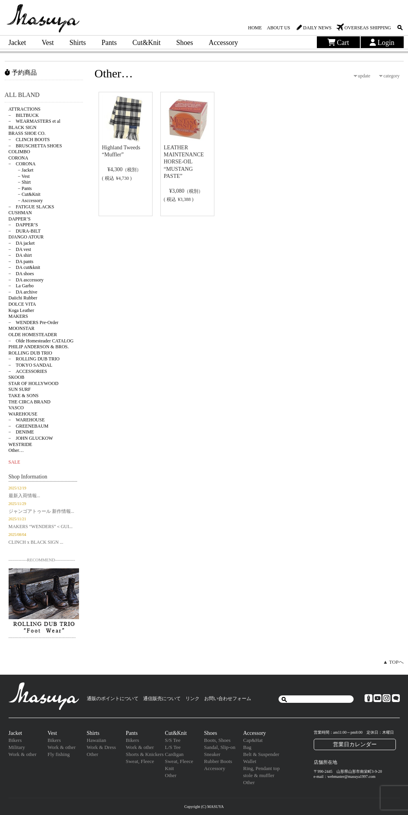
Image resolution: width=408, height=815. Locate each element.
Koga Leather (21, 310)
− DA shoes (21, 273)
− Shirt (20, 182)
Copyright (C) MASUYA (204, 806)
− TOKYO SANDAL (30, 365)
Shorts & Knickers (145, 754)
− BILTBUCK (24, 115)
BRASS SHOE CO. (27, 133)
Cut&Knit (147, 43)
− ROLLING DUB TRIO (34, 359)
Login (382, 43)
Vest (47, 43)
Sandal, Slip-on (219, 747)
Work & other (23, 754)
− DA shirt (20, 255)
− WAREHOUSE (27, 420)
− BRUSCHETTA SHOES (35, 146)
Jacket (17, 43)
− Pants (20, 188)
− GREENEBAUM (29, 426)
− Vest (19, 176)
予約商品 (21, 72)
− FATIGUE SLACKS (31, 207)
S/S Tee (173, 740)
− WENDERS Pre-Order (34, 322)
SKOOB (17, 377)
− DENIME (21, 432)
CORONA (19, 158)
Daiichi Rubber (23, 298)
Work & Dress (101, 747)
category (391, 76)
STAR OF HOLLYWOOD (34, 383)
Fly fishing (59, 754)
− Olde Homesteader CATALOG (41, 341)
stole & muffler (259, 775)
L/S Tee (173, 747)
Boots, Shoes (217, 740)
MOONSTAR (21, 328)
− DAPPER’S (23, 224)
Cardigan (174, 754)
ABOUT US (278, 27)
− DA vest (20, 249)
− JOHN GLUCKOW (31, 438)
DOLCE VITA (22, 304)
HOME (255, 27)
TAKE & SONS (24, 395)
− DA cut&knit (24, 267)
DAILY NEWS (317, 27)
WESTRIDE (20, 444)
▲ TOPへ (393, 662)
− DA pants (21, 261)
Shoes (184, 43)
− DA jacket (22, 243)
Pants (109, 43)
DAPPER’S (20, 219)
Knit (169, 768)
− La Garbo (21, 285)
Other (93, 754)
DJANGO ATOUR (26, 237)
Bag (247, 747)
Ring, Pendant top (261, 768)
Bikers (15, 740)
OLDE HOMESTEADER (33, 334)
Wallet (250, 761)
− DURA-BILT (25, 231)
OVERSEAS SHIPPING (367, 27)
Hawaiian (96, 740)
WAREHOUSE (23, 414)
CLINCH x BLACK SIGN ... (36, 542)
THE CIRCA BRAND (29, 402)
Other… (16, 450)
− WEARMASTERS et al (35, 121)
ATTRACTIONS (25, 109)
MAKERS (18, 316)
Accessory (223, 43)
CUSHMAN (20, 212)
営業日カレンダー (355, 744)
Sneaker (212, 754)
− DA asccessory (26, 280)
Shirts (77, 43)
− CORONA (22, 164)
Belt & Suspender (261, 754)
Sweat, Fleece (140, 761)
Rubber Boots (218, 761)
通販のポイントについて (112, 698)
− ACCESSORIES (28, 371)
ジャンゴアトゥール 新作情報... (41, 511)
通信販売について (162, 698)
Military (17, 747)
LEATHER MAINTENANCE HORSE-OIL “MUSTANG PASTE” (184, 162)
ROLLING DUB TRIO (30, 353)
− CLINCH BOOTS (29, 139)
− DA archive (23, 292)
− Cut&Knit (25, 194)
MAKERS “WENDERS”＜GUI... (41, 526)
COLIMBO (19, 151)
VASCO (16, 407)
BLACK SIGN (23, 127)
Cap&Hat (253, 740)
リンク (192, 698)
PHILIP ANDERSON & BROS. (39, 346)
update (364, 76)
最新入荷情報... (24, 495)
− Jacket (21, 170)
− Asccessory (26, 200)
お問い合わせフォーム (227, 698)
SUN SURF (20, 389)
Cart (338, 43)
